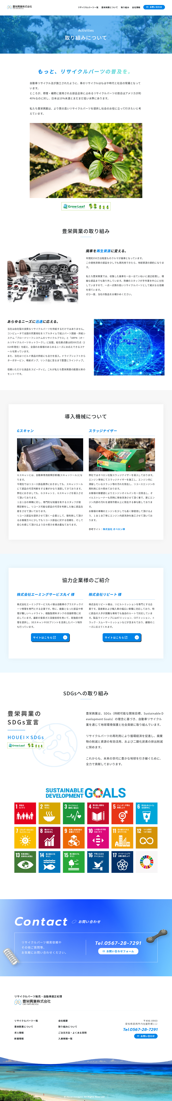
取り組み (125, 7)
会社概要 (63, 1020)
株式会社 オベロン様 (114, 529)
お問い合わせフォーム (118, 951)
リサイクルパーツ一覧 (88, 7)
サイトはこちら (50, 637)
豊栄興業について (109, 7)
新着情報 (19, 1038)
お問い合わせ (154, 7)
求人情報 (19, 1032)
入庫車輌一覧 (65, 1038)
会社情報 (136, 7)
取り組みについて (67, 1026)
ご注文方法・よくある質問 (72, 1032)
